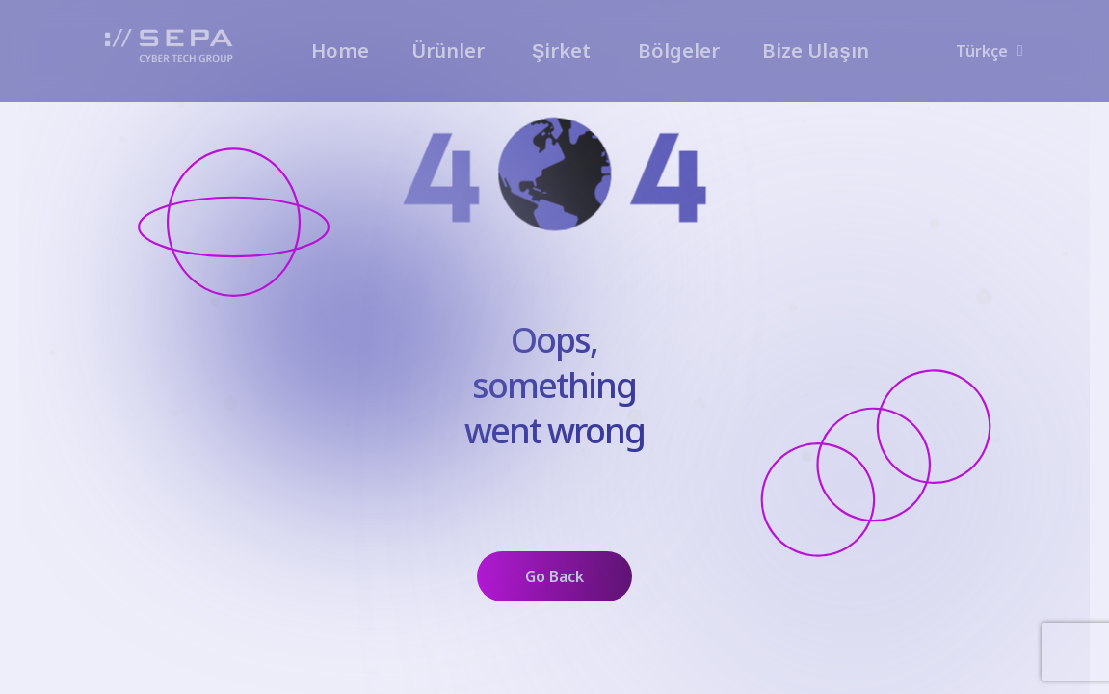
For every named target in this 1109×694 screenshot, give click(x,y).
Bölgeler (679, 51)
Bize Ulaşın (815, 51)
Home (340, 51)
